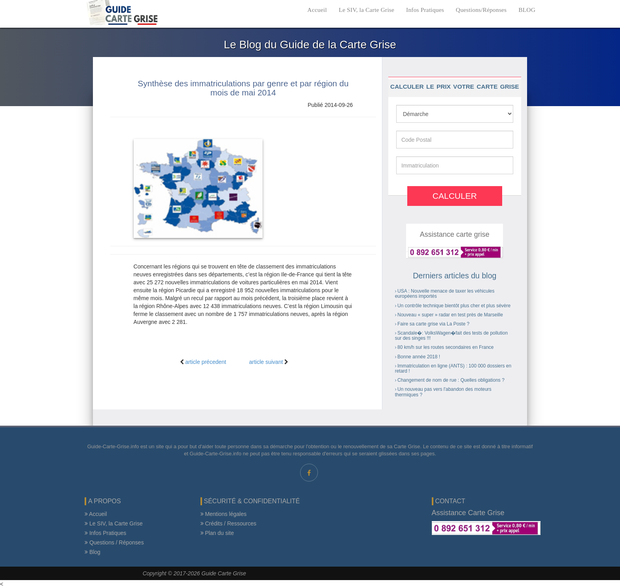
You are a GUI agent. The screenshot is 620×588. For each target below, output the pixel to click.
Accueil (317, 9)
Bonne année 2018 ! (418, 357)
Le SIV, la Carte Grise (366, 9)
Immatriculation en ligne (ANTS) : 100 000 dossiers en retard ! (453, 368)
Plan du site (217, 533)
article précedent (205, 362)
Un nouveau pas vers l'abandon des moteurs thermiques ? (443, 391)
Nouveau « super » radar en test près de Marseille (450, 315)
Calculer (455, 195)
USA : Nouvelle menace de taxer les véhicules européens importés (445, 293)
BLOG (526, 9)
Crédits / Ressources (228, 523)
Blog (92, 552)
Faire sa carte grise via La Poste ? (433, 324)
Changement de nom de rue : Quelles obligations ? (451, 380)
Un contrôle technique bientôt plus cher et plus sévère (453, 305)
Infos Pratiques (425, 9)
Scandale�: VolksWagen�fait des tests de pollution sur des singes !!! (451, 335)
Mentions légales (223, 514)
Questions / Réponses (114, 542)
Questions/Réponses (481, 9)
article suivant (266, 362)
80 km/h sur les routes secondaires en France (445, 347)
